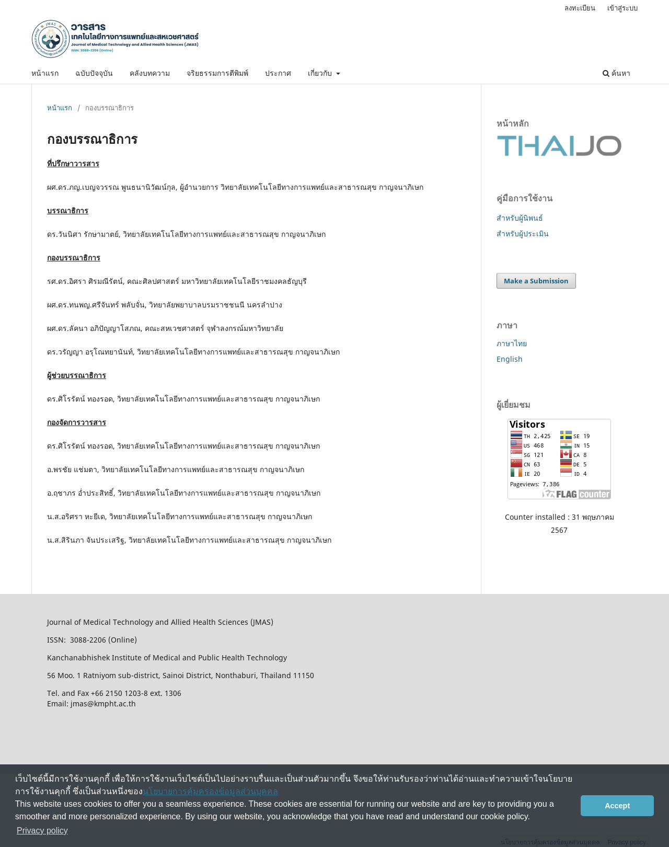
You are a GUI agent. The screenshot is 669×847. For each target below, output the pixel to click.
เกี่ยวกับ (321, 73)
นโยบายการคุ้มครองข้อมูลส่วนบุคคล (210, 791)
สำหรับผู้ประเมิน (523, 233)
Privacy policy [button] (42, 830)
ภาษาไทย (512, 343)
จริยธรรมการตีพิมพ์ (217, 73)
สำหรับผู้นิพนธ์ (520, 218)
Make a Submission (536, 280)
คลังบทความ (150, 73)
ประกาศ (278, 73)
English (510, 359)
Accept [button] (617, 806)
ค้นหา (616, 73)
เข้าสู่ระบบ (622, 8)
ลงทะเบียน (579, 8)
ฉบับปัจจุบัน (94, 73)
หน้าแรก (45, 73)
